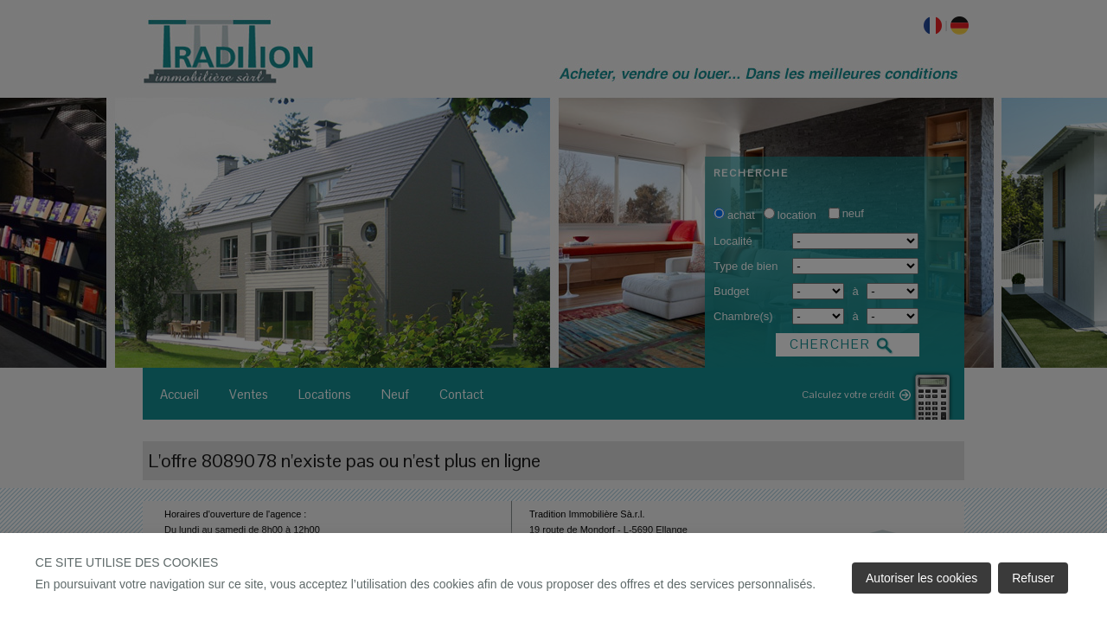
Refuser (1033, 578)
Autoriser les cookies (921, 578)
